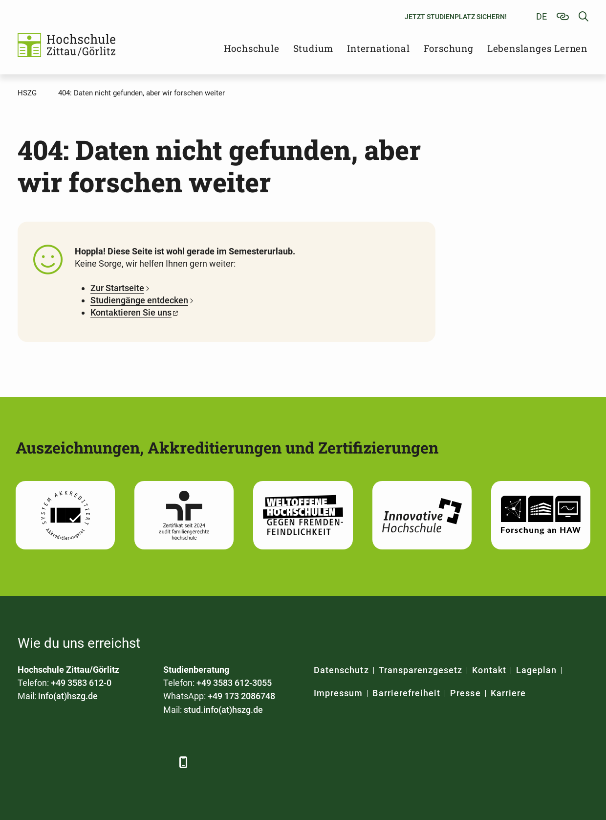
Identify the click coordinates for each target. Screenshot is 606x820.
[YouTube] (106, 762)
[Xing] (79, 762)
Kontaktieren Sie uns (131, 312)
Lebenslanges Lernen (537, 48)
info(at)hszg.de (68, 696)
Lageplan (536, 670)
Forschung (449, 48)
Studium (313, 48)
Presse (465, 693)
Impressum (338, 693)
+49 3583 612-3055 (234, 683)
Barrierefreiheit (406, 693)
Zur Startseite (117, 288)
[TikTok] (160, 762)
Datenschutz (341, 670)
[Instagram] (133, 762)
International (378, 48)
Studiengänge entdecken (139, 300)
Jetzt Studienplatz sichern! (456, 17)
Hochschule (252, 48)
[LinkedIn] (53, 762)
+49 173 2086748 (241, 696)
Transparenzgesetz (421, 670)
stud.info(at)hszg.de (223, 710)
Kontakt (489, 670)
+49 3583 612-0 (81, 683)
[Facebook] (26, 762)
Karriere (508, 693)
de (541, 16)
